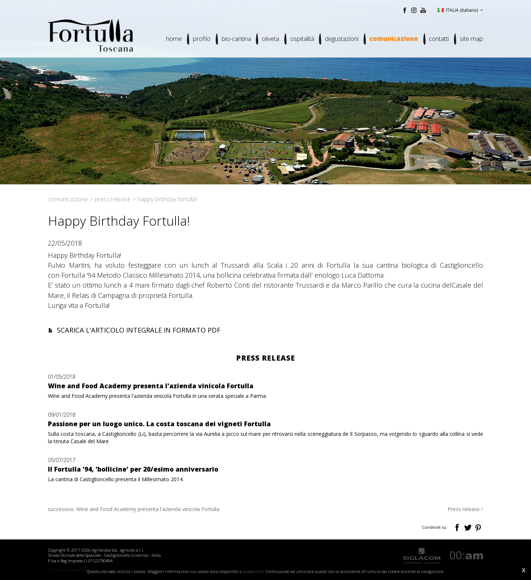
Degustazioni (341, 39)
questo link (253, 571)
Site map (471, 39)
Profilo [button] (200, 39)
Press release (113, 199)
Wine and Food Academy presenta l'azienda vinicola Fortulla (147, 509)
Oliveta (269, 39)
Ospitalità (301, 39)
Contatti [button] (439, 39)
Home (173, 39)
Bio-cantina (235, 39)
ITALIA (460, 10)
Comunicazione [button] (393, 39)
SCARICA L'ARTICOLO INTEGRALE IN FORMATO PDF (139, 330)
